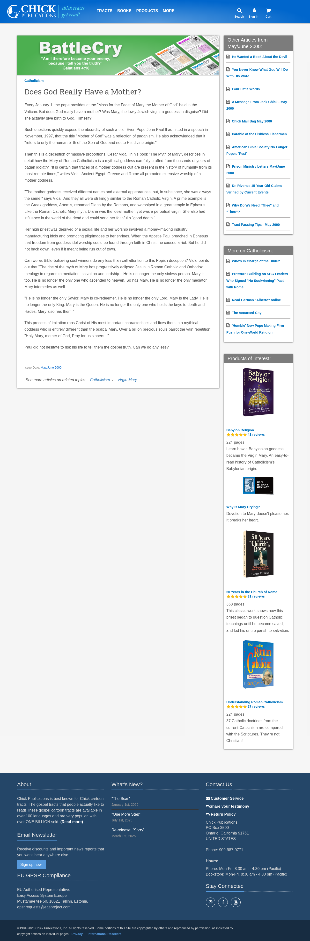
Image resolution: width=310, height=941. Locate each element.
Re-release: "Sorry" (128, 830)
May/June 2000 (51, 367)
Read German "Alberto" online (256, 300)
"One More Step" (125, 814)
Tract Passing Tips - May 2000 (256, 225)
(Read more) (71, 822)
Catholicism (34, 81)
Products (147, 11)
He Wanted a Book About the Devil (259, 57)
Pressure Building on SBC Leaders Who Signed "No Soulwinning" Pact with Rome (257, 280)
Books (124, 11)
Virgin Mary (127, 380)
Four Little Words (246, 89)
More (168, 11)
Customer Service (225, 798)
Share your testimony (227, 806)
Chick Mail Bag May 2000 (252, 121)
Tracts (104, 11)
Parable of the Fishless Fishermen (259, 134)
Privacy (77, 934)
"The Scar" (120, 799)
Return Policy (221, 814)
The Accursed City (246, 313)
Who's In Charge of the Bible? (256, 261)
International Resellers (104, 934)
